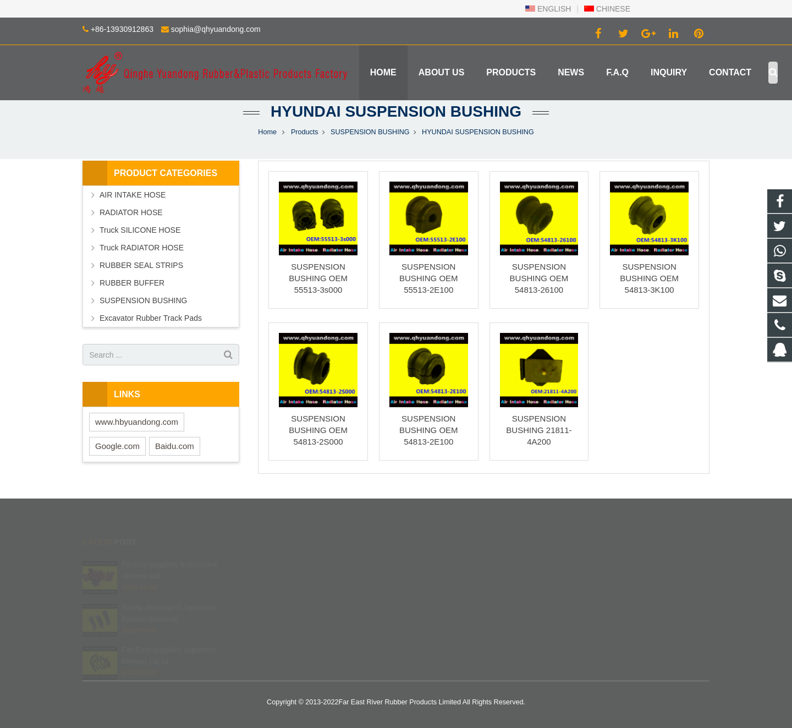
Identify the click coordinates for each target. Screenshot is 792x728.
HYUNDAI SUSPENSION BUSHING (396, 111)
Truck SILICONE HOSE (140, 230)
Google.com (117, 446)
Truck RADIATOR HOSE (142, 247)
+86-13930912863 (122, 29)
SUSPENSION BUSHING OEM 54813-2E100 (428, 430)
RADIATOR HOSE (131, 212)
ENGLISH (548, 8)
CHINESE (607, 8)
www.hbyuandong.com (136, 421)
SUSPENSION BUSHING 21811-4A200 (538, 430)
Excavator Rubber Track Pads (151, 318)
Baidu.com (174, 446)
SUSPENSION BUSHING (370, 132)
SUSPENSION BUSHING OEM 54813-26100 (539, 278)
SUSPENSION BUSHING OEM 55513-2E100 (428, 278)
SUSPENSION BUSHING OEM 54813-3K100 (649, 278)
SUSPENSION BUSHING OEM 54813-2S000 (318, 430)
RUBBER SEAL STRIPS (141, 265)
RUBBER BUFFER (132, 282)
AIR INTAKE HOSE (133, 194)
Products (304, 132)
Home (267, 132)
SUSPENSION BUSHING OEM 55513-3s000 (318, 278)
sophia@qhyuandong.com (216, 29)
